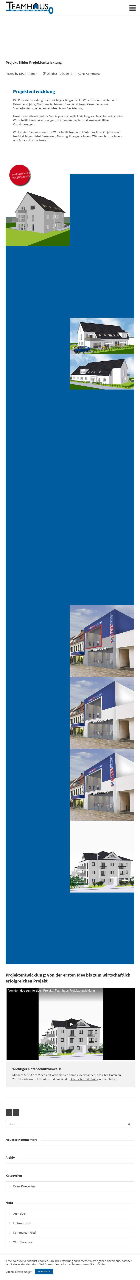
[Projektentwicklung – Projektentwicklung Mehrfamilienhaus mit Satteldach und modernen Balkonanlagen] (38, 354)
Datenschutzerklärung (84, 1079)
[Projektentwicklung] (102, 569)
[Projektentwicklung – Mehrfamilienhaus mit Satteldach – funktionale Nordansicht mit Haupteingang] (102, 210)
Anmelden (20, 1213)
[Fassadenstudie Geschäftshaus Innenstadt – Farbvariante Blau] (38, 497)
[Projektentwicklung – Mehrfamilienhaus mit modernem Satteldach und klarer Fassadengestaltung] (38, 210)
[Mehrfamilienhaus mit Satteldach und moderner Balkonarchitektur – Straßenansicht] (102, 857)
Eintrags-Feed (22, 1223)
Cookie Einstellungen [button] (19, 1271)
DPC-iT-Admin (28, 73)
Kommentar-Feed (24, 1232)
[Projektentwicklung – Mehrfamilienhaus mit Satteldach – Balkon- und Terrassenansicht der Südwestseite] (102, 282)
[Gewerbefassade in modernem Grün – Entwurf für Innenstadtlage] (102, 497)
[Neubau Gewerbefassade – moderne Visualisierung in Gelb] (38, 569)
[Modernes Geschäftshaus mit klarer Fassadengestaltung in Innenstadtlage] (38, 425)
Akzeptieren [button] (44, 1271)
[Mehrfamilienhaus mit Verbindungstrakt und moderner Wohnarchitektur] (38, 857)
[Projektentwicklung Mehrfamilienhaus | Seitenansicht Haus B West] (102, 928)
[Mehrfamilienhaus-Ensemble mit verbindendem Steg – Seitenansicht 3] (38, 928)
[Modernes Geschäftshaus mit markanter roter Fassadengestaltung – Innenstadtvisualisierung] (102, 425)
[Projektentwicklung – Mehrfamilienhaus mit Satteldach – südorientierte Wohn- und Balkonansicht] (38, 282)
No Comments (91, 73)
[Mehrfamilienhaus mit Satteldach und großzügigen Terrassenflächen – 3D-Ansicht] (102, 354)
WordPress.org (22, 1242)
